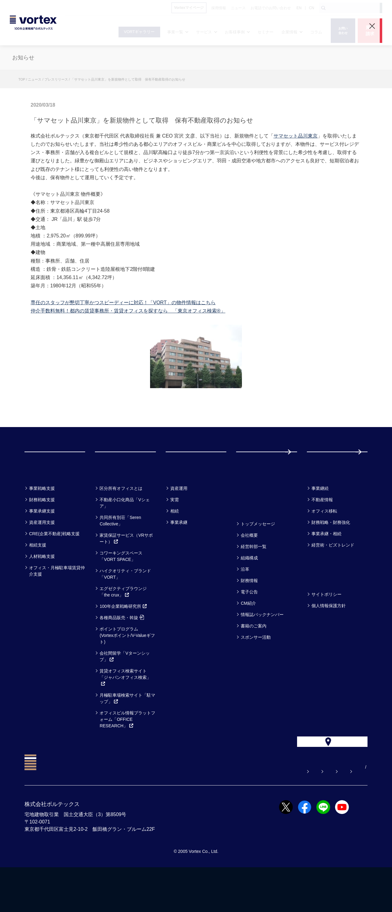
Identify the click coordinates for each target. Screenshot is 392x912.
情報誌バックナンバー (262, 645)
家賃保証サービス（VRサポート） (126, 569)
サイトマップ (329, 811)
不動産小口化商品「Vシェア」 (124, 534)
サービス (110, 503)
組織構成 (249, 589)
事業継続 (320, 519)
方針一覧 (321, 609)
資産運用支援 (42, 553)
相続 (174, 542)
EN (299, 8)
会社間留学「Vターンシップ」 (124, 687)
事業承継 (178, 553)
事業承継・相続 (326, 564)
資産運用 (178, 519)
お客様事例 (184, 503)
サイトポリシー (326, 625)
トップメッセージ (258, 555)
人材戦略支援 (42, 587)
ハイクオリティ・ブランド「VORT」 (125, 605)
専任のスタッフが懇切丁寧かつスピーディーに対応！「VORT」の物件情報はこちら (123, 302)
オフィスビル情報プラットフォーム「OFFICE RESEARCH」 (127, 750)
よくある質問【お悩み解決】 (172, 811)
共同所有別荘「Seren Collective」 (120, 552)
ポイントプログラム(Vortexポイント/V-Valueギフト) (127, 666)
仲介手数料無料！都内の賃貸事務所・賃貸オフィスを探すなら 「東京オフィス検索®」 (128, 310)
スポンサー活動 (256, 668)
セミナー (251, 503)
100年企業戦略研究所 (123, 637)
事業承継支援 (42, 542)
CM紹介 (248, 634)
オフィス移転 (324, 542)
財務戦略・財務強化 (330, 553)
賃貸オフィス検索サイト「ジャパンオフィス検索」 (125, 708)
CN (311, 8)
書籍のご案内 (253, 657)
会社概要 (249, 566)
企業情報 (251, 539)
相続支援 (37, 576)
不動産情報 (322, 530)
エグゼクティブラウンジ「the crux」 (123, 623)
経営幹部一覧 (253, 577)
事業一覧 (39, 503)
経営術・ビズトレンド (332, 576)
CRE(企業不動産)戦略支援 (54, 564)
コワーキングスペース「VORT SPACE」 (121, 587)
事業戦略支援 (42, 519)
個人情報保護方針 (328, 636)
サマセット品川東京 (295, 135)
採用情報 (327, 467)
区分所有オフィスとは (121, 519)
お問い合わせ (227, 811)
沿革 (245, 600)
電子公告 (249, 623)
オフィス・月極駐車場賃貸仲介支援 (57, 602)
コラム (318, 503)
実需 (174, 530)
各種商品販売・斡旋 (122, 648)
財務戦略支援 (42, 530)
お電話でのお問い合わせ (278, 811)
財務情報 (249, 611)
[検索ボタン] (323, 8)
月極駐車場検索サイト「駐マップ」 (127, 729)
